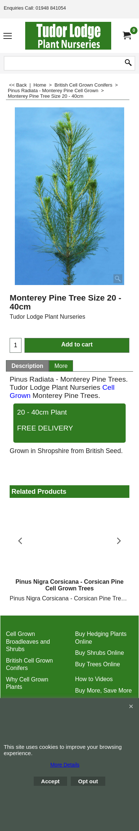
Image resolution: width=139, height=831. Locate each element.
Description (27, 366)
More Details (65, 765)
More (61, 366)
